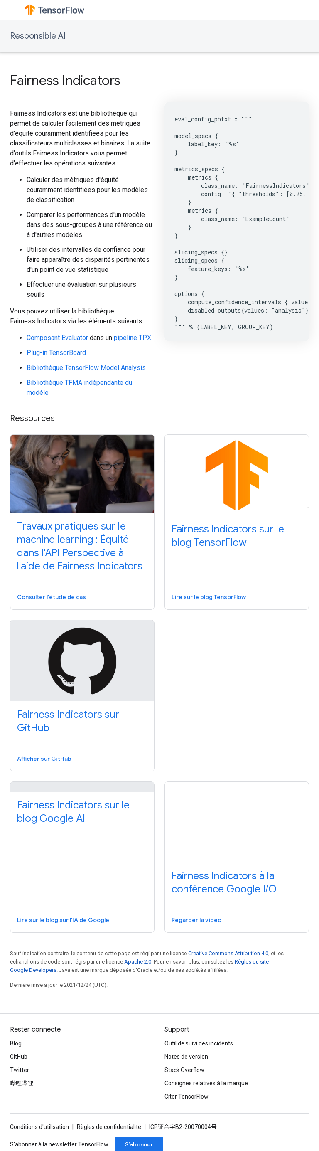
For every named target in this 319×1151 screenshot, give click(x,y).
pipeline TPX (132, 338)
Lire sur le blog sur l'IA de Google (63, 920)
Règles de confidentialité (109, 1127)
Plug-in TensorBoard (56, 353)
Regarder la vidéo (196, 920)
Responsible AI (38, 36)
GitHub (18, 1056)
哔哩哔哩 (21, 1083)
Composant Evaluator (57, 338)
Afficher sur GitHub (44, 758)
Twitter (19, 1070)
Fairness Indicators (65, 80)
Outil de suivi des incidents (198, 1043)
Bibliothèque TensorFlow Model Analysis (86, 368)
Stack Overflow (184, 1070)
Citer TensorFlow (186, 1096)
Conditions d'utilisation (39, 1127)
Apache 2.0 (137, 962)
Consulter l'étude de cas (51, 597)
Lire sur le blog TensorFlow (209, 597)
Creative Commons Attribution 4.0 (228, 953)
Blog (16, 1043)
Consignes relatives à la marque (206, 1083)
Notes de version (186, 1056)
